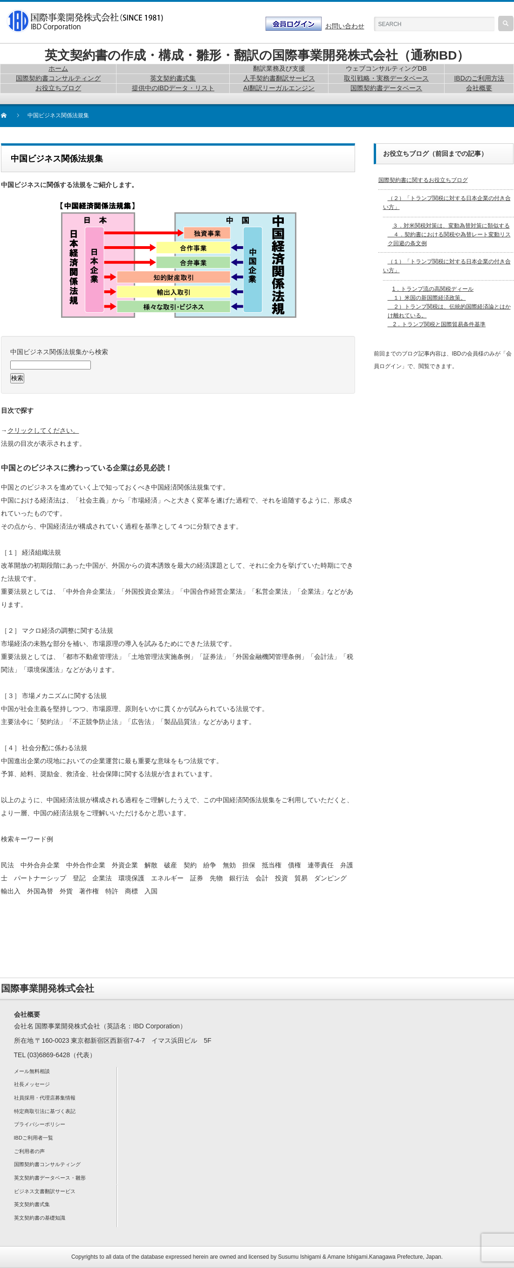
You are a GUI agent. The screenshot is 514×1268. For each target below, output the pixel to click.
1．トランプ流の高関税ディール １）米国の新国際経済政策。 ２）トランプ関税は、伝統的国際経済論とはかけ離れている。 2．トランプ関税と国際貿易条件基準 (449, 307)
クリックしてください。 (43, 430)
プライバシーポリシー (39, 1124)
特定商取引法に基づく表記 (44, 1111)
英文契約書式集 (32, 1204)
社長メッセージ (32, 1084)
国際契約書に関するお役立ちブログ (423, 180)
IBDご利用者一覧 (33, 1138)
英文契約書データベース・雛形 (50, 1178)
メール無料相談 (32, 1071)
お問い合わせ (344, 26)
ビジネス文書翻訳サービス (44, 1191)
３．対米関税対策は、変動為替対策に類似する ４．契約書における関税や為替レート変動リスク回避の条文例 (449, 234)
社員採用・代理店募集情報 (44, 1097)
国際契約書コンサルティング (47, 1164)
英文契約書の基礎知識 (39, 1218)
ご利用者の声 (29, 1151)
